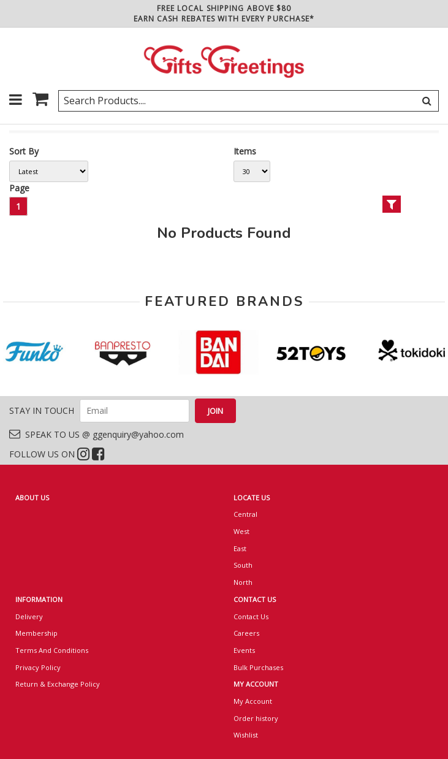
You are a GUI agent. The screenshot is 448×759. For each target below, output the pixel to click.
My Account (252, 701)
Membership (36, 633)
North (242, 582)
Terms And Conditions (51, 650)
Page (19, 188)
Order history (255, 718)
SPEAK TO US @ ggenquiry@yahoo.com (96, 434)
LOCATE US (251, 497)
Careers (246, 633)
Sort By (24, 151)
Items (244, 151)
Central (245, 514)
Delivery (29, 616)
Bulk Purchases (258, 667)
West (241, 531)
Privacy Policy (38, 667)
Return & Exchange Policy (57, 683)
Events (244, 650)
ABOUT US (32, 497)
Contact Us (250, 616)
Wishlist (245, 734)
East (239, 548)
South (242, 565)
